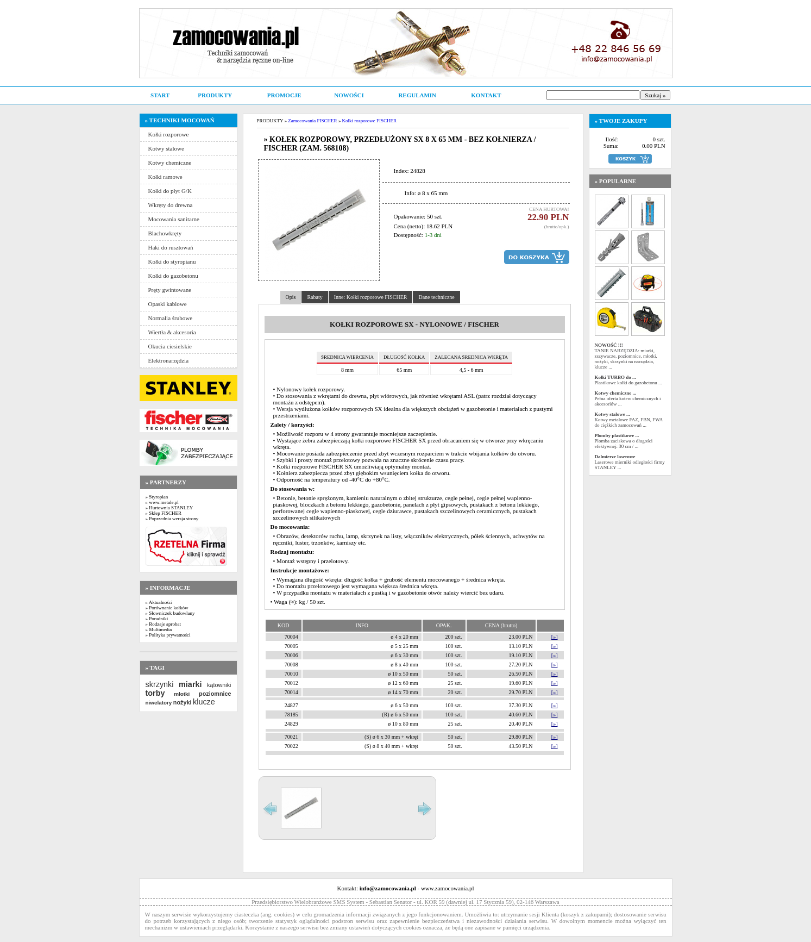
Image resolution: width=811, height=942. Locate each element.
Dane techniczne (436, 297)
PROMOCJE (284, 95)
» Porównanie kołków (167, 607)
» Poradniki (157, 618)
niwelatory (159, 703)
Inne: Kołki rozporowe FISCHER (370, 297)
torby (155, 693)
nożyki (182, 702)
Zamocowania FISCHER (312, 120)
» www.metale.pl (162, 502)
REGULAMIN (417, 95)
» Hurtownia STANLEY (169, 507)
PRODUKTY (215, 95)
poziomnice (215, 693)
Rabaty (314, 297)
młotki (182, 694)
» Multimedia (159, 629)
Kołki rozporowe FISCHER (369, 120)
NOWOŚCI (348, 95)
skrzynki (160, 684)
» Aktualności (159, 602)
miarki (190, 684)
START (159, 95)
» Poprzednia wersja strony (172, 518)
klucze (204, 701)
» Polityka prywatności (168, 635)
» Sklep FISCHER (164, 513)
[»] (554, 637)
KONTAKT (486, 95)
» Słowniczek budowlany (170, 613)
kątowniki (219, 685)
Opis (291, 297)
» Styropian (157, 497)
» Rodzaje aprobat (163, 624)
